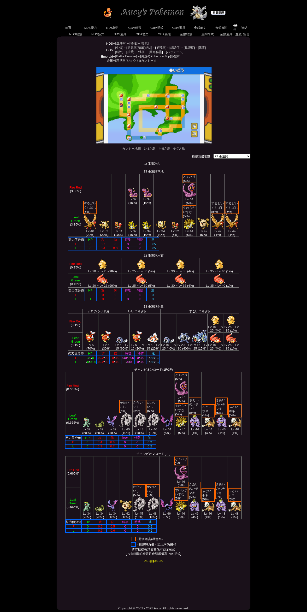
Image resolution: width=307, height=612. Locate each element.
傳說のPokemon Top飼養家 (160, 56)
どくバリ (189, 176)
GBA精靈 (134, 28)
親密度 (189, 47)
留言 (246, 34)
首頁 (68, 28)
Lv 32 (104, 229)
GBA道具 (178, 28)
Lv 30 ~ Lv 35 (176, 270)
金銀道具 (226, 34)
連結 (244, 28)
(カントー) (147, 60)
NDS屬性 (112, 28)
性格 (141, 52)
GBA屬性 (164, 34)
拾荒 (145, 43)
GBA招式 (156, 28)
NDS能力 (90, 28)
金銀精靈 (186, 34)
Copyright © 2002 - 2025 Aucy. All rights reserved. (153, 608)
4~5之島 (164, 148)
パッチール (175, 52)
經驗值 (175, 47)
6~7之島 (179, 148)
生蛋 (119, 47)
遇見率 (120, 43)
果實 (202, 47)
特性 (133, 43)
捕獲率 (160, 47)
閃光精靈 (155, 52)
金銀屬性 (221, 28)
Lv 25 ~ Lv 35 (231, 327)
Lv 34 (118, 229)
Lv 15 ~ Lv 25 (168, 345)
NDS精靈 (75, 34)
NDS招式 (97, 34)
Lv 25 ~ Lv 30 (137, 270)
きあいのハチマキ (194, 404)
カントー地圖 (131, 148)
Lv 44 (189, 198)
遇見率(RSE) (136, 47)
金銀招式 (207, 34)
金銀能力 (200, 28)
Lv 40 (90, 229)
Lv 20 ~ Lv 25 (97, 270)
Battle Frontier (126, 56)
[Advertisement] (144, 585)
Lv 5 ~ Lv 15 (121, 345)
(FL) (148, 47)
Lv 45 (139, 512)
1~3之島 (150, 148)
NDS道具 (120, 34)
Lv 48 (152, 512)
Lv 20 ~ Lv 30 (184, 345)
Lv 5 (91, 343)
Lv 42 (203, 229)
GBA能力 (142, 34)
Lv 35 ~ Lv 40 (215, 270)
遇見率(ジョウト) (128, 60)
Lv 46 (153, 428)
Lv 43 (139, 428)
